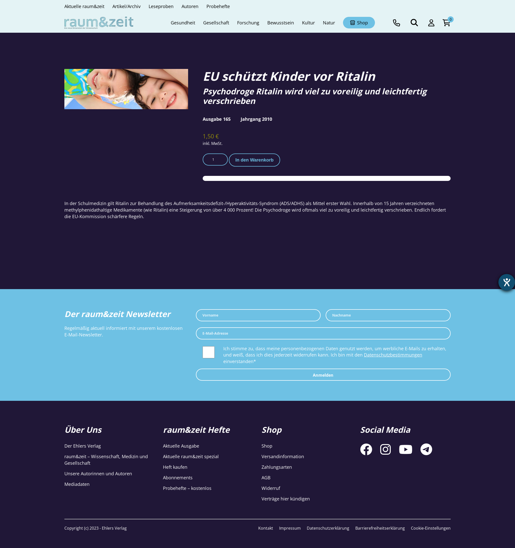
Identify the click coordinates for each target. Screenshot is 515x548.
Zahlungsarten (277, 467)
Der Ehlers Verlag (82, 446)
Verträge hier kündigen (286, 499)
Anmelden (323, 375)
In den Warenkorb (254, 160)
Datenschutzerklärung (328, 528)
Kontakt (265, 528)
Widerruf (271, 488)
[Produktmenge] (215, 159)
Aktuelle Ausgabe (181, 446)
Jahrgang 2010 (256, 119)
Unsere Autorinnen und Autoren (98, 474)
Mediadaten (77, 484)
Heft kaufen (175, 467)
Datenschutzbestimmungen (393, 355)
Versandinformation (283, 456)
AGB (266, 478)
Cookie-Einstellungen (431, 528)
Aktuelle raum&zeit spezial (191, 456)
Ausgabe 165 (217, 119)
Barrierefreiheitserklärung (380, 528)
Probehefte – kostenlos (187, 488)
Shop (267, 446)
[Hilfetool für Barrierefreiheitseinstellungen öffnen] (506, 282)
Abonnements (178, 478)
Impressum (290, 528)
